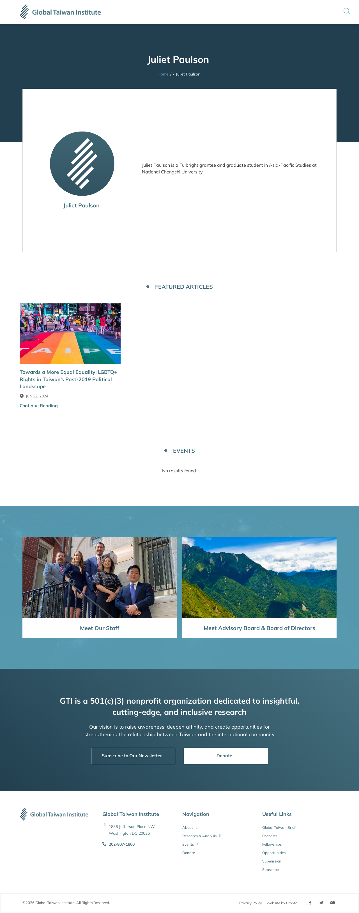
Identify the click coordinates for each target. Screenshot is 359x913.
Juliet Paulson (82, 205)
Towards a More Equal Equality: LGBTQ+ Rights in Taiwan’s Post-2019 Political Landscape (68, 379)
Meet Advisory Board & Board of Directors (259, 627)
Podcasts (269, 836)
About (189, 827)
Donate (188, 852)
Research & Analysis (201, 836)
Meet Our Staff (99, 627)
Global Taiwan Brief (278, 827)
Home (163, 74)
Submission (271, 861)
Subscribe (270, 869)
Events (190, 844)
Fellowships (272, 844)
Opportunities (274, 852)
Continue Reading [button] (39, 405)
